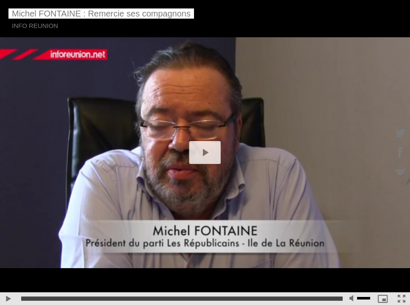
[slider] (182, 299)
